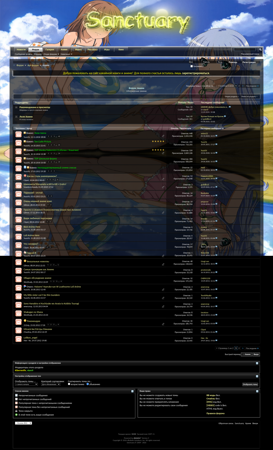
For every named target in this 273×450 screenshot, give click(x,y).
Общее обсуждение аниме (37, 278)
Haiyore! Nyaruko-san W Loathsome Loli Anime (57, 286)
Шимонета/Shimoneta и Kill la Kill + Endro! (45, 184)
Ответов (174, 128)
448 (190, 133)
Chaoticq (27, 332)
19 (59, 162)
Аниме (64, 49)
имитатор (28, 306)
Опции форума (50, 54)
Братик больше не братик (212, 116)
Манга (78, 49)
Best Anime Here (32, 226)
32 (191, 278)
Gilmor (26, 205)
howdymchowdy (30, 187)
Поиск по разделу (248, 96)
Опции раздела (231, 96)
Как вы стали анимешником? (42, 176)
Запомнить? (197, 66)
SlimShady (28, 282)
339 (190, 150)
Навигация (65, 54)
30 (191, 321)
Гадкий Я (31, 252)
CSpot (26, 180)
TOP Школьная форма (45, 158)
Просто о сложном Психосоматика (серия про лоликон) (52, 209)
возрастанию (76, 384)
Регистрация (249, 62)
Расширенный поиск (250, 54)
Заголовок (20, 128)
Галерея (50, 49)
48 (191, 261)
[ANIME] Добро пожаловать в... (214, 107)
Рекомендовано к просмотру (35, 107)
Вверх (256, 354)
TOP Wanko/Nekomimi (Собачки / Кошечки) (56, 150)
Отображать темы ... (25, 381)
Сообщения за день (23, 54)
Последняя (252, 86)
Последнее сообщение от (213, 128)
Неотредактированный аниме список (57, 167)
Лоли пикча (40, 133)
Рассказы (93, 49)
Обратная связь (226, 423)
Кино (121, 49)
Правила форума (215, 413)
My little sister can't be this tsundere (42, 295)
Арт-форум (33, 65)
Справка (38, 54)
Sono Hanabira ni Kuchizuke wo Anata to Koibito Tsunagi (51, 303)
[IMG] (209, 401)
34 (59, 153)
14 (191, 193)
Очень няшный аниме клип (38, 201)
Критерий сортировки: (52, 381)
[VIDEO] (210, 405)
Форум (35, 49)
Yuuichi (27, 137)
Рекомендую (33, 321)
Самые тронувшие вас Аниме (39, 269)
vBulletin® (137, 438)
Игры (107, 49)
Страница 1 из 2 (225, 85)
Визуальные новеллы (38, 261)
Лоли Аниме (26, 116)
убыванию (93, 384)
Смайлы (210, 398)
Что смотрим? (31, 243)
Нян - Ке (27, 340)
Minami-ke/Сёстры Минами (38, 329)
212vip (26, 325)
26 (59, 145)
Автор (29, 128)
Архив (248, 423)
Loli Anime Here (31, 235)
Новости (21, 49)
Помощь (233, 62)
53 (191, 176)
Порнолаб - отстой (33, 192)
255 (190, 142)
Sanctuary (239, 423)
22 (191, 167)
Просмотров (185, 128)
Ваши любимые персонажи (38, 218)
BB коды (210, 395)
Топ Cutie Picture (42, 141)
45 (59, 136)
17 (191, 244)
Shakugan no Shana (33, 312)
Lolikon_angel (30, 337)
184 (190, 159)
